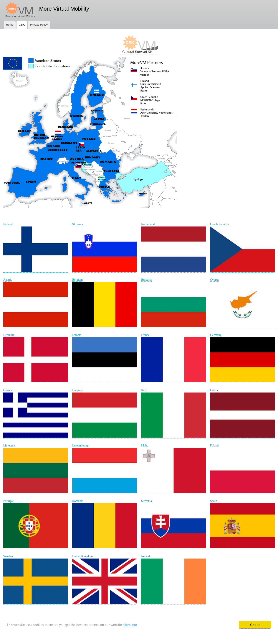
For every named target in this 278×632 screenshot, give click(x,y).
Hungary (77, 390)
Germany (216, 335)
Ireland (145, 556)
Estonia (76, 335)
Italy (144, 390)
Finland (8, 224)
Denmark (9, 335)
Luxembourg (80, 445)
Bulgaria (146, 279)
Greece (7, 390)
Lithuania (9, 445)
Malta (144, 445)
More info (133, 625)
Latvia (214, 390)
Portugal (8, 501)
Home (9, 24)
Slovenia (77, 224)
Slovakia (146, 501)
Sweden (8, 556)
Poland (214, 445)
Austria (7, 279)
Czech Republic (220, 224)
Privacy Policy (39, 24)
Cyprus (214, 279)
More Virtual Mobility (64, 9)
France (145, 335)
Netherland (148, 224)
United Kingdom (82, 556)
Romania (77, 501)
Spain (213, 501)
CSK (22, 24)
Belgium (77, 279)
